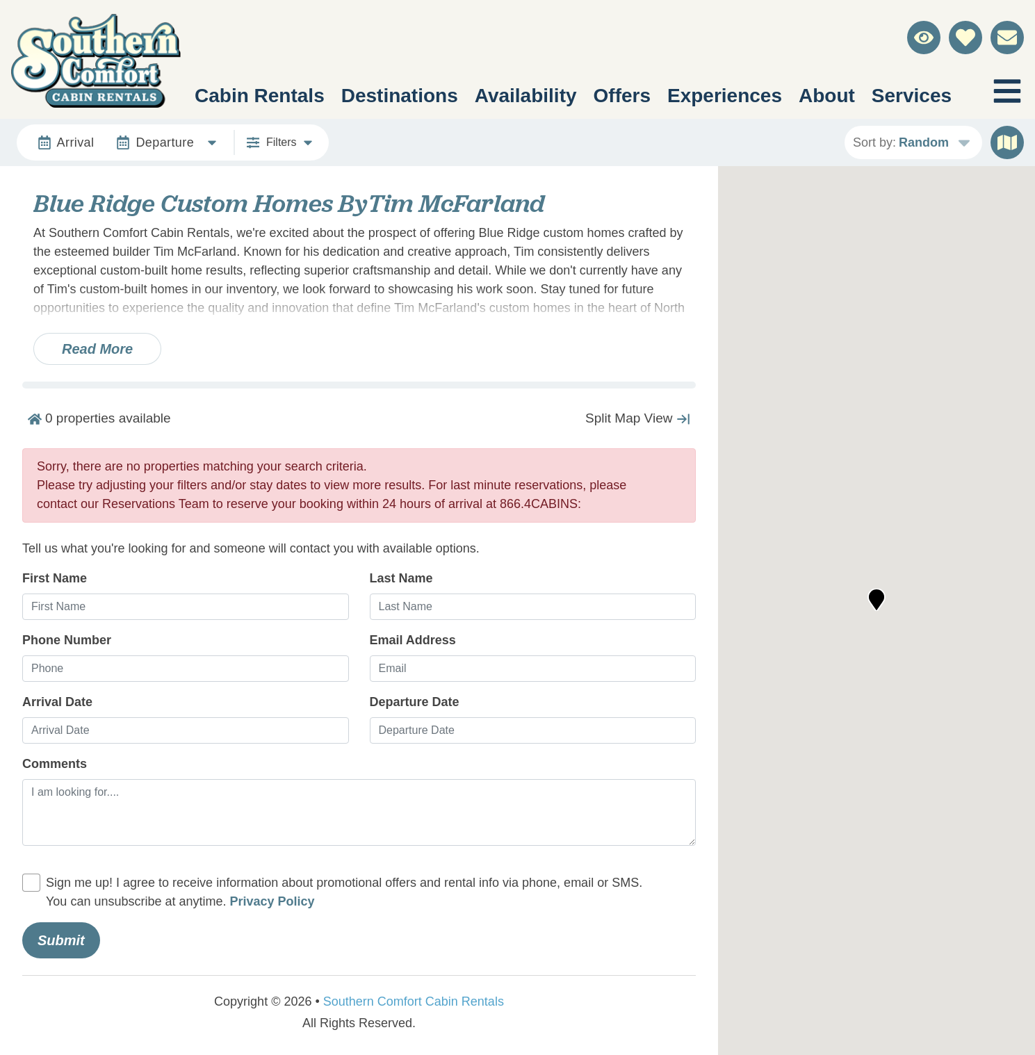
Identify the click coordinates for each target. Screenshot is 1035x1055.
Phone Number (66, 640)
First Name (54, 578)
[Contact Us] (1007, 37)
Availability (526, 95)
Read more (97, 349)
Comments (54, 764)
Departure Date (414, 702)
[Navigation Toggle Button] (1007, 91)
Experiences (724, 95)
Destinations (399, 95)
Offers (622, 95)
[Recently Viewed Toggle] (923, 37)
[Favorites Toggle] (965, 37)
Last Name (401, 578)
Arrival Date (57, 702)
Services (912, 95)
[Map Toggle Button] (1007, 142)
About (827, 95)
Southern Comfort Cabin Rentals (413, 1001)
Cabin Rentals (260, 95)
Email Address (413, 640)
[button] (876, 600)
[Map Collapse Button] (638, 418)
